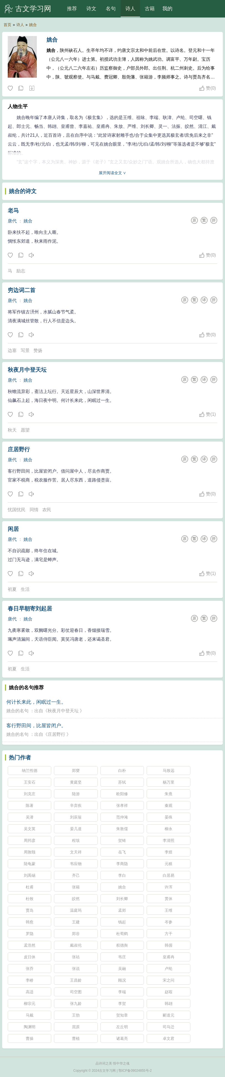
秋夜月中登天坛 (27, 370)
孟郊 (122, 910)
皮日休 (29, 957)
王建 (76, 922)
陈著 (29, 805)
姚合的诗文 (23, 191)
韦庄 (122, 957)
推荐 (72, 8)
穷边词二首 (21, 290)
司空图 (76, 992)
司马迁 (168, 1027)
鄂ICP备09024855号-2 (135, 1071)
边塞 (12, 350)
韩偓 (168, 945)
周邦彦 (29, 840)
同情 (34, 509)
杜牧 (29, 898)
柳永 (168, 829)
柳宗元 (29, 1003)
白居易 (168, 875)
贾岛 (29, 910)
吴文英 (29, 829)
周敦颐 (29, 852)
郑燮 (76, 770)
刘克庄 (29, 794)
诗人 (130, 8)
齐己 (76, 875)
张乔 (29, 968)
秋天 (12, 430)
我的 (167, 8)
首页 (7, 24)
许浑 (168, 887)
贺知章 (122, 1015)
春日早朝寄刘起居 (30, 608)
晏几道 (76, 829)
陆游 (76, 794)
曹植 (76, 1038)
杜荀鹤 (122, 933)
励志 (20, 270)
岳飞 (122, 852)
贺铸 (122, 840)
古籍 (150, 8)
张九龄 (76, 1003)
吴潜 (29, 817)
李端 (122, 992)
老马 (13, 210)
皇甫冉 (168, 957)
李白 (122, 875)
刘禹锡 (29, 875)
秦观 (168, 805)
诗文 (91, 8)
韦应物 (76, 863)
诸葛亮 (122, 1038)
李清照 (168, 840)
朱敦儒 (122, 829)
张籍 (76, 887)
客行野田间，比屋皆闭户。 (36, 725)
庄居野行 (19, 449)
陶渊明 (29, 1027)
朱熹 (168, 794)
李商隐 (122, 863)
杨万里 (168, 782)
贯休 (168, 898)
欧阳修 (122, 794)
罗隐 (29, 933)
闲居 (13, 529)
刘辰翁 (76, 817)
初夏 (12, 589)
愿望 (25, 430)
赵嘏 (168, 992)
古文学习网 (33, 8)
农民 (46, 509)
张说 (76, 968)
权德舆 (122, 945)
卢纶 (168, 968)
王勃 (76, 1015)
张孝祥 (122, 805)
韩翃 (168, 1003)
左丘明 (122, 1027)
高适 (29, 992)
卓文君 (168, 1038)
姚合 (33, 24)
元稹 (168, 863)
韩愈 (29, 922)
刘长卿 (122, 898)
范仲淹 (122, 817)
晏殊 (168, 817)
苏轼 (122, 782)
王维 (168, 910)
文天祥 (76, 852)
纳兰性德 (29, 770)
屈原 (76, 1027)
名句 (111, 8)
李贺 (122, 1003)
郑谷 (76, 933)
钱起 (122, 922)
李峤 (29, 980)
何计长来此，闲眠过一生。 (36, 702)
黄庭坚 (76, 782)
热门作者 (20, 757)
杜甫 (29, 887)
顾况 (122, 980)
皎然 (76, 898)
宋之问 (168, 980)
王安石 (29, 782)
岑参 (168, 922)
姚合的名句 (17, 710)
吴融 (122, 968)
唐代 (12, 221)
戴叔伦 (76, 945)
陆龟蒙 (29, 863)
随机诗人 (31, 88)
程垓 (76, 840)
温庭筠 (76, 910)
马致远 (168, 770)
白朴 (122, 770)
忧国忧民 (16, 509)
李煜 (168, 852)
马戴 (29, 1015)
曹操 (29, 1038)
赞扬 (37, 350)
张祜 (76, 957)
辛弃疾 (76, 805)
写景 (25, 350)
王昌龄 (76, 980)
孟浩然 (29, 945)
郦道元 (168, 1015)
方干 (168, 933)
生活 (25, 589)
